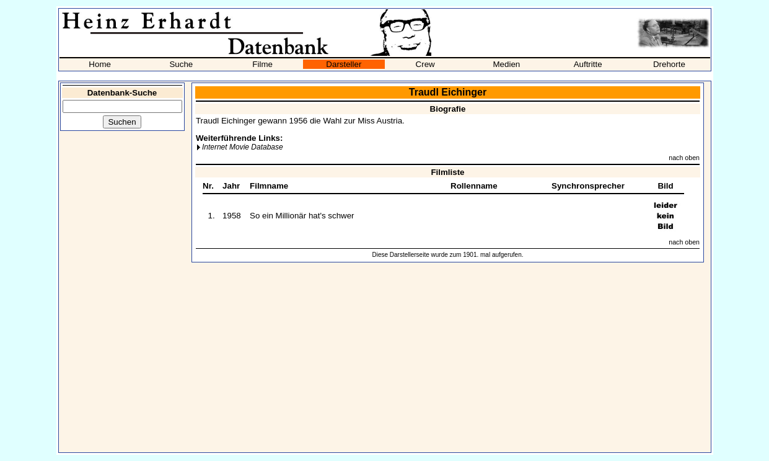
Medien (507, 64)
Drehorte (669, 64)
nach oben (684, 157)
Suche (181, 64)
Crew (425, 64)
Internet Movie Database (242, 147)
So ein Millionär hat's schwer (302, 215)
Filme (262, 64)
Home (100, 64)
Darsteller (343, 64)
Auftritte (588, 64)
